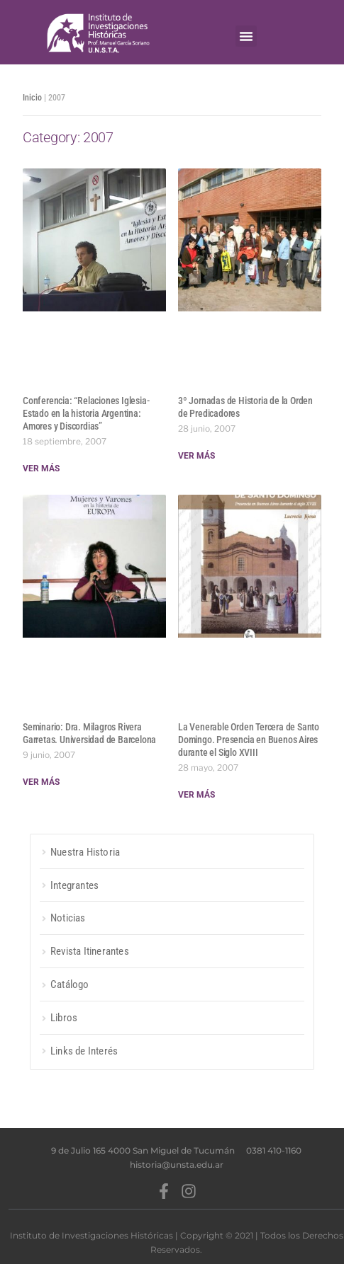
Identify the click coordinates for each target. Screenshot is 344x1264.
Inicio (32, 98)
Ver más (41, 468)
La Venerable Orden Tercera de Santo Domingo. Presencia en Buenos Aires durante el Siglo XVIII (248, 739)
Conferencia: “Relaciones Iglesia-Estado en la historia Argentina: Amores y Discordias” (86, 413)
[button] (246, 36)
